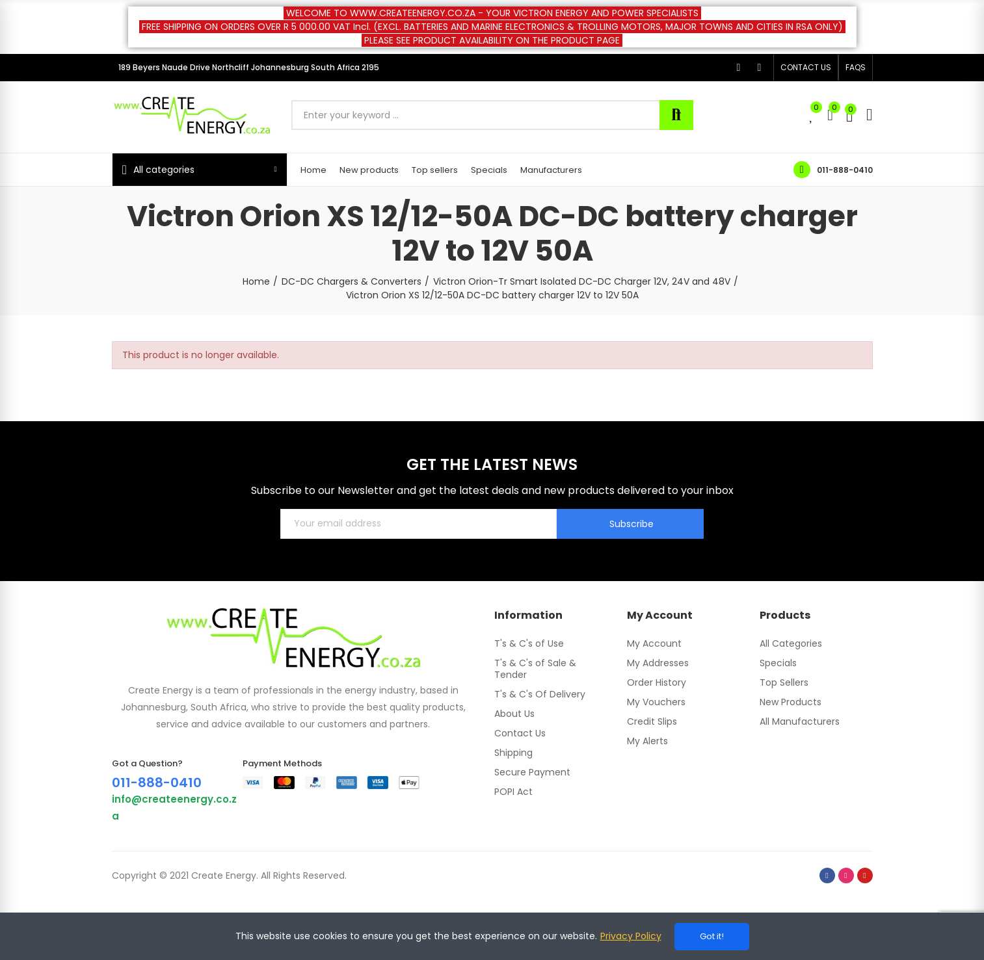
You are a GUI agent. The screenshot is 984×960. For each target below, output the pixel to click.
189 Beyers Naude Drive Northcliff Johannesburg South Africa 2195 (248, 67)
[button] (805, 67)
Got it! (712, 936)
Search (676, 115)
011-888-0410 (845, 169)
